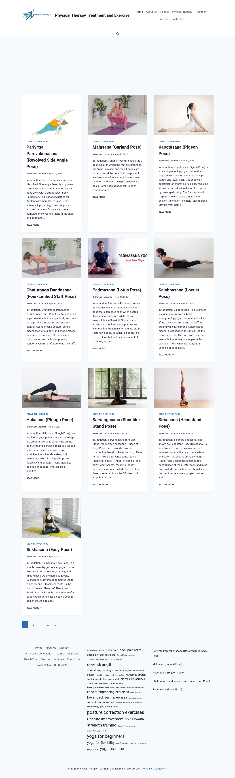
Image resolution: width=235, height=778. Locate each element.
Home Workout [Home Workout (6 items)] (117, 683)
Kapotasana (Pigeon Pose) (168, 672)
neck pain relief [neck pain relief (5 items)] (116, 703)
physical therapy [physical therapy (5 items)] (93, 707)
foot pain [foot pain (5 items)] (107, 675)
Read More (34, 225)
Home (139, 11)
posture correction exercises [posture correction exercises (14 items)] (115, 712)
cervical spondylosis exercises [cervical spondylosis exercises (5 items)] (98, 659)
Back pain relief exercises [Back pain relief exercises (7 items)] (101, 654)
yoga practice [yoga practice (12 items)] (112, 748)
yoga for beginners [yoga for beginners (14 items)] (106, 736)
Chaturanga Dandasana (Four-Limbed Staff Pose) (181, 681)
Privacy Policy (43, 665)
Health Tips (30, 659)
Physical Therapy (182, 11)
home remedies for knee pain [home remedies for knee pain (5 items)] (97, 683)
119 (54, 624)
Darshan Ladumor (37, 173)
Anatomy (58, 659)
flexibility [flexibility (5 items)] (99, 675)
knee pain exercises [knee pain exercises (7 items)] (98, 687)
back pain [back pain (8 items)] (112, 650)
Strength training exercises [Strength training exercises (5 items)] (127, 726)
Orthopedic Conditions (38, 653)
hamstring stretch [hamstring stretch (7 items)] (136, 674)
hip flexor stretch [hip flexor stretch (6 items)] (111, 679)
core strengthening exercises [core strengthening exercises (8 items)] (105, 670)
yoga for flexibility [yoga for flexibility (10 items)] (101, 743)
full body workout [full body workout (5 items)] (118, 675)
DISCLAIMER (61, 665)
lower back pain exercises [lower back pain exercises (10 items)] (107, 697)
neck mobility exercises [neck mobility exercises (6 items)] (98, 702)
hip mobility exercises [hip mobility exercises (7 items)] (133, 679)
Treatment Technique (66, 653)
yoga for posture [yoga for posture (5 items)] (122, 743)
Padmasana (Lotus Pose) (117, 290)
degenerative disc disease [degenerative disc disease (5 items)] (134, 671)
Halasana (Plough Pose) (50, 419)
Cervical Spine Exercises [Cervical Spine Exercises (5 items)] (126, 655)
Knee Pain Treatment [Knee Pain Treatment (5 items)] (118, 688)
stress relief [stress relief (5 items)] (91, 731)
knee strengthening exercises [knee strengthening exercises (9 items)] (108, 692)
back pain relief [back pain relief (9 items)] (130, 650)
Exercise (163, 19)
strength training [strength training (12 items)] (101, 725)
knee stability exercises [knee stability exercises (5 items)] (135, 688)
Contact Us (177, 19)
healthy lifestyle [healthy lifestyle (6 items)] (94, 679)
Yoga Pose (42, 141)
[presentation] (51, 115)
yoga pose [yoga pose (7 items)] (93, 749)
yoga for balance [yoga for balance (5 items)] (103, 731)
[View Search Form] (117, 33)
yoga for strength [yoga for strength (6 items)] (137, 743)
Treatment (201, 11)
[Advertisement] (117, 59)
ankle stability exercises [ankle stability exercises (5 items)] (96, 651)
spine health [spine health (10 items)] (134, 719)
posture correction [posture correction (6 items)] (109, 706)
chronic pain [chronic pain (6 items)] (116, 659)
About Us (151, 11)
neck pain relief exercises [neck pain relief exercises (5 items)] (132, 703)
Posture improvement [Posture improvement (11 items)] (105, 719)
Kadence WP (159, 768)
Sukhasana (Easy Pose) (49, 549)
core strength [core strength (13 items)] (100, 664)
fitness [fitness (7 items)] (91, 674)
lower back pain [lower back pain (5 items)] (136, 692)
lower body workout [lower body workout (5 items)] (136, 698)
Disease (164, 11)
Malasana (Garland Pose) (117, 147)
